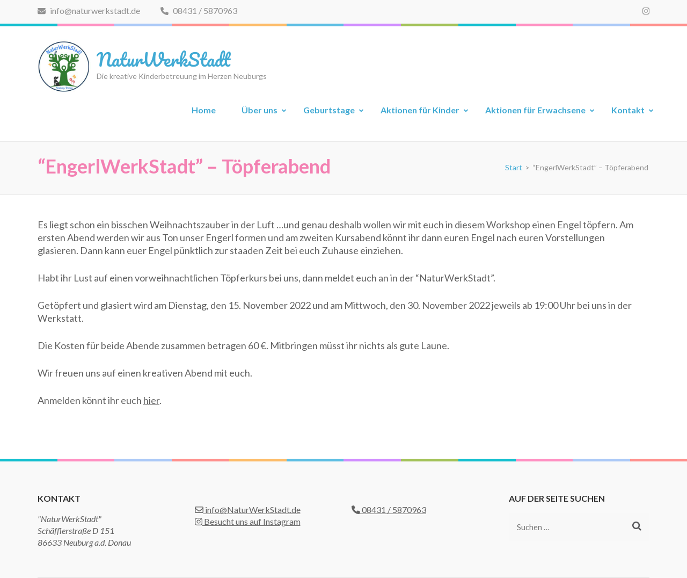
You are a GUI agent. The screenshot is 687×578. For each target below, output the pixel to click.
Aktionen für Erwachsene (535, 110)
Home (204, 110)
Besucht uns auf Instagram (248, 521)
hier (151, 400)
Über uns (259, 110)
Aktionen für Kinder (420, 110)
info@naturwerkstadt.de (89, 10)
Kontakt (628, 110)
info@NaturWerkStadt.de (248, 509)
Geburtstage (329, 110)
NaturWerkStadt (163, 59)
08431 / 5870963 (198, 10)
